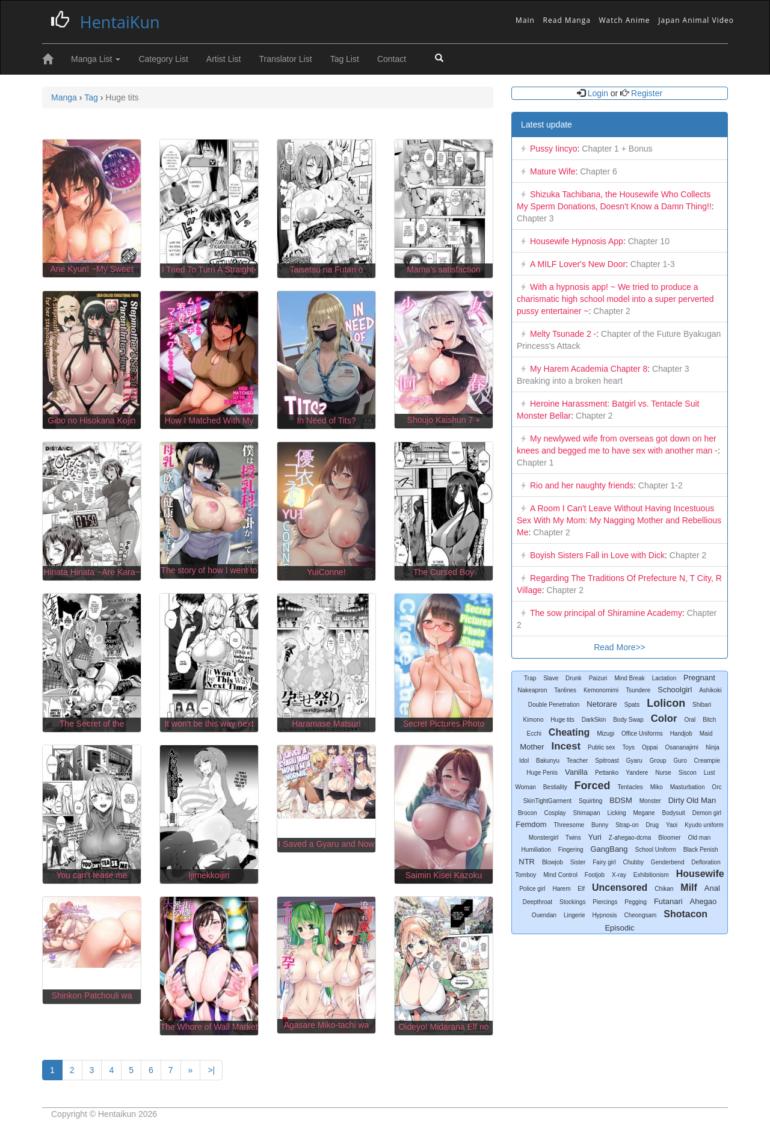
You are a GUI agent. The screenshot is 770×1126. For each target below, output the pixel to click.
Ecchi (534, 733)
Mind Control (560, 875)
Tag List (344, 59)
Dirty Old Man (692, 800)
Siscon (688, 772)
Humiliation (535, 849)
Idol (524, 760)
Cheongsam (640, 915)
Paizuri (598, 678)
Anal (712, 888)
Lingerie (574, 915)
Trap (530, 678)
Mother (532, 746)
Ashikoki (710, 690)
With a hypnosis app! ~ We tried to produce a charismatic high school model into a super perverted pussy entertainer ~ (615, 299)
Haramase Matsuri (326, 723)
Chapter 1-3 (651, 264)
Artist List (223, 59)
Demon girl (706, 813)
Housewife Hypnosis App (576, 241)
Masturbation (687, 787)
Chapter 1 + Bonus (615, 148)
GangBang (608, 849)
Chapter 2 (610, 311)
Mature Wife (552, 171)
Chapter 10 (648, 241)
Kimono (533, 719)
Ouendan (544, 915)
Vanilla (576, 772)
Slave (550, 678)
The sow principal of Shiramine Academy (606, 613)
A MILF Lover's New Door (578, 264)
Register (645, 93)
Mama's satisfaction (444, 269)
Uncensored (619, 887)
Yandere (637, 772)
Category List (163, 59)
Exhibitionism (651, 875)
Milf (688, 887)
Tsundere (638, 690)
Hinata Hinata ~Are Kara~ (91, 572)
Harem (561, 888)
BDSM (620, 800)
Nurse (663, 772)
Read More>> (619, 647)
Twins (573, 837)
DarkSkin (594, 719)
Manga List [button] (95, 59)
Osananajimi (681, 747)
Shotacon (685, 914)
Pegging (635, 902)
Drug (652, 825)
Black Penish (700, 849)
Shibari (701, 704)
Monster (650, 801)
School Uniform (655, 849)
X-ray (619, 875)
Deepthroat (537, 902)
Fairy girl (604, 862)
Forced (592, 786)
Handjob (681, 733)
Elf (581, 888)
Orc (716, 787)
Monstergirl (543, 837)
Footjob (595, 875)
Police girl (532, 888)
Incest (566, 746)
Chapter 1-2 (659, 485)
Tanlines (565, 690)
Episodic (619, 927)
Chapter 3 (535, 218)
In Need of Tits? (326, 420)
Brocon (527, 813)
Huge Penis (542, 772)
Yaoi (671, 825)
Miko (656, 787)
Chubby (633, 862)
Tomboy (525, 875)
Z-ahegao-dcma (630, 837)
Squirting (590, 801)
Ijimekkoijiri (208, 875)
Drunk (573, 678)
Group (658, 760)
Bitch (709, 719)
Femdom (531, 824)
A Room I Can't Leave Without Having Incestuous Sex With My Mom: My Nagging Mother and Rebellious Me (619, 520)
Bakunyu (547, 760)
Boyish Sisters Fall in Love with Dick (597, 555)
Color (664, 718)
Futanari (668, 901)
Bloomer (669, 837)
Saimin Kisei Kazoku (443, 875)
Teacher (577, 760)
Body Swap (628, 719)
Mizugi (605, 733)
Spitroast (606, 760)
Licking (616, 813)
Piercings (605, 902)
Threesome (568, 825)
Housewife (700, 874)
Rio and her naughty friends (581, 485)
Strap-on (626, 825)
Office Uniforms (642, 733)
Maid (706, 733)
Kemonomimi (601, 690)
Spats (632, 704)
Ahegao (703, 901)
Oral (689, 719)
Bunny (599, 825)
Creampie (707, 760)
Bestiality (555, 787)
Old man (699, 837)
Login (598, 93)
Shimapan (586, 813)
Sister (578, 862)
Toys (628, 747)
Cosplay (554, 813)
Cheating (569, 732)
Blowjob (552, 862)
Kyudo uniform (704, 825)
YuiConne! (326, 572)
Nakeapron (532, 690)
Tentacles (630, 787)
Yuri (595, 836)
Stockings (572, 902)
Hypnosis (604, 915)
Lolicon (666, 703)
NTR (527, 861)
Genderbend (668, 862)
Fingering (571, 849)
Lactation (664, 678)
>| (211, 1070)
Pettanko (606, 772)
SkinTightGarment (547, 801)
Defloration (705, 862)
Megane (643, 813)
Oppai (650, 747)
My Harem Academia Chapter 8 (588, 369)
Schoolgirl (675, 689)
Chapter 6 (597, 171)
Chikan (663, 888)
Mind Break (629, 678)
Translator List (285, 59)
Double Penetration (554, 704)
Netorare (602, 704)
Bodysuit (673, 813)
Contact (391, 59)
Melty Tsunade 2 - (563, 334)
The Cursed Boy (443, 572)
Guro (679, 760)
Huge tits (562, 719)
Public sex (601, 747)
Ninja (712, 747)
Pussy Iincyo (554, 148)
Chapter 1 (535, 462)
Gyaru (634, 760)
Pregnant (699, 677)
